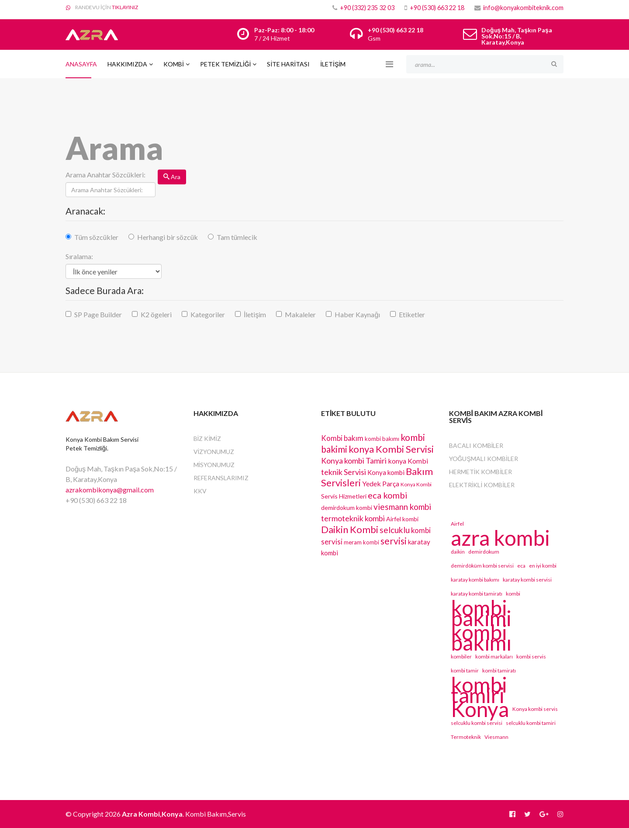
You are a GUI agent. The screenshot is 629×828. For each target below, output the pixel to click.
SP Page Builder (98, 314)
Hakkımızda (127, 64)
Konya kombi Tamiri (354, 460)
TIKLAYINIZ (125, 7)
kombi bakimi (481, 613)
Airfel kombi (402, 519)
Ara (171, 176)
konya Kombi (408, 461)
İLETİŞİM (333, 64)
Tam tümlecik (237, 237)
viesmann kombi (402, 507)
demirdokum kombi (346, 507)
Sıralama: (79, 256)
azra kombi (500, 538)
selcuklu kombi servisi (476, 723)
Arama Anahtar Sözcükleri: (105, 174)
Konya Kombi (416, 484)
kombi (513, 593)
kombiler (461, 656)
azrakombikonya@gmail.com (110, 489)
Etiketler (412, 314)
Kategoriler (207, 314)
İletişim (255, 314)
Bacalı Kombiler (476, 445)
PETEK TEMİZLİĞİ (225, 64)
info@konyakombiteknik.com (523, 7)
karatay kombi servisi (527, 579)
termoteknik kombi (353, 518)
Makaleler (300, 314)
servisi (393, 540)
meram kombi (361, 542)
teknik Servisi (343, 472)
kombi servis (531, 656)
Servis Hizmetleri (343, 496)
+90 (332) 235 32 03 (367, 7)
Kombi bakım (342, 438)
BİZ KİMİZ (207, 438)
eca (521, 565)
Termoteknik (466, 737)
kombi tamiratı (499, 670)
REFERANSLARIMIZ (221, 478)
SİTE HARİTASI (288, 64)
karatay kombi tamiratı (476, 593)
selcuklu (395, 530)
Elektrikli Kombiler (482, 484)
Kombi (173, 64)
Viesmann (496, 737)
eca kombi (388, 495)
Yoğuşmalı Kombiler (483, 458)
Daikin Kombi (349, 529)
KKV (200, 491)
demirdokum (483, 551)
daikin (458, 551)
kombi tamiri (479, 690)
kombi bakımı (382, 438)
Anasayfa (81, 64)
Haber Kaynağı (357, 314)
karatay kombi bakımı (475, 579)
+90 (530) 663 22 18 (437, 7)
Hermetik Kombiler (480, 471)
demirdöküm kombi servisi (482, 565)
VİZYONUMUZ (214, 451)
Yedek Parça (380, 483)
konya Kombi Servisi (391, 449)
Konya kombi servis (535, 709)
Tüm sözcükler (96, 237)
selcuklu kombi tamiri (531, 723)
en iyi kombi (542, 565)
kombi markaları (494, 656)
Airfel (457, 523)
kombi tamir (465, 670)
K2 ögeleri (156, 314)
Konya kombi (385, 472)
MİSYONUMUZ (214, 464)
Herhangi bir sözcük (167, 237)
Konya (480, 709)
